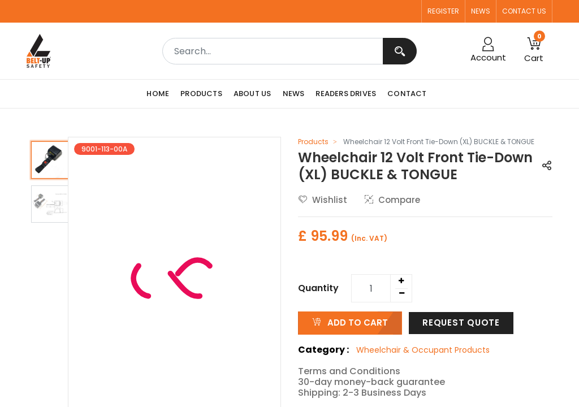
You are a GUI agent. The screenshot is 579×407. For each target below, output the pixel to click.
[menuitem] (160, 94)
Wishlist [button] (323, 200)
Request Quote (461, 322)
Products (313, 141)
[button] (546, 166)
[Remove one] (401, 293)
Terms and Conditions (349, 371)
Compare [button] (392, 200)
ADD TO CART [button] (350, 322)
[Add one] (401, 281)
